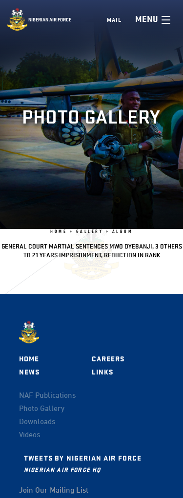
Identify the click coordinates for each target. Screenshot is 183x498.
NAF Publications (47, 395)
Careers (108, 359)
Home (29, 359)
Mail (114, 20)
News (29, 372)
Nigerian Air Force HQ (62, 469)
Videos (29, 435)
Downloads (37, 422)
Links (103, 372)
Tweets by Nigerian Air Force (83, 458)
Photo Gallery (41, 409)
